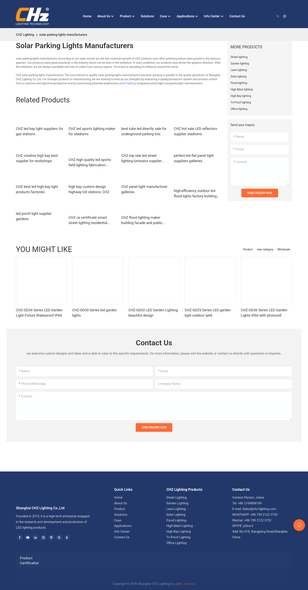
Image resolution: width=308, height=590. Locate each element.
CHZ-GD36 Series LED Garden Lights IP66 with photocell (264, 312)
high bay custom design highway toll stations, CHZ (89, 189)
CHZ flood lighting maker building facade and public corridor (141, 220)
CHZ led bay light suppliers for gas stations (39, 131)
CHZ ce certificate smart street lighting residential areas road (88, 220)
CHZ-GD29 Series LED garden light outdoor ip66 (208, 312)
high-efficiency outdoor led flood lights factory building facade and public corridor (195, 194)
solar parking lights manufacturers (63, 35)
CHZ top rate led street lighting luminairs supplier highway (141, 158)
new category (265, 249)
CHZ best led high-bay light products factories (37, 189)
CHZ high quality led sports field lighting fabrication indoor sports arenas (90, 163)
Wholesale (283, 249)
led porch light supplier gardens (34, 216)
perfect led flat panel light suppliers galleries (194, 158)
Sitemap (189, 584)
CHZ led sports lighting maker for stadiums (92, 131)
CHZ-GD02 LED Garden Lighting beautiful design (153, 312)
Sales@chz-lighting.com (259, 509)
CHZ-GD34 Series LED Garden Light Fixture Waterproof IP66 (39, 312)
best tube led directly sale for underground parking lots (144, 131)
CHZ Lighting (25, 35)
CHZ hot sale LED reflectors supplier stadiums (195, 131)
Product (248, 249)
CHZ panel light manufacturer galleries (144, 189)
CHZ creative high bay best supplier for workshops (37, 158)
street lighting (127, 83)
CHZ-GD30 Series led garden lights (94, 312)
